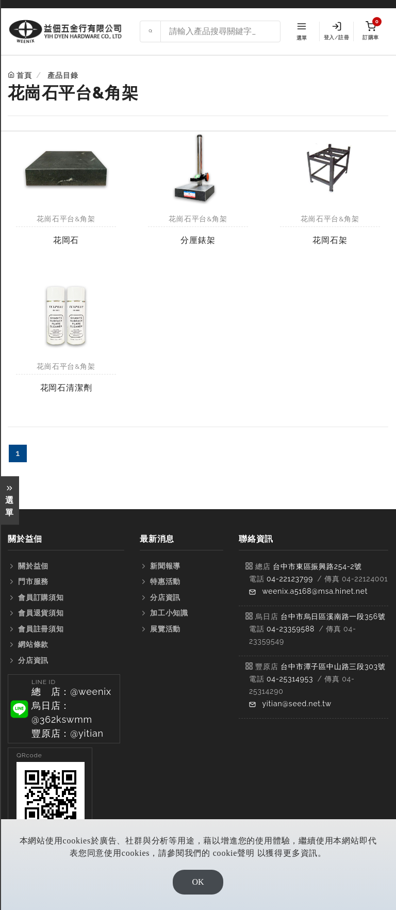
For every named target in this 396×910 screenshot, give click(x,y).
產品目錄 (62, 75)
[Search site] (220, 31)
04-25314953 (290, 679)
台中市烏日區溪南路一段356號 (333, 616)
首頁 (24, 75)
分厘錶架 (197, 240)
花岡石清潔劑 (66, 388)
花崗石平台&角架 (66, 219)
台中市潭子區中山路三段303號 (333, 666)
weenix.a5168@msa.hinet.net (315, 591)
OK (198, 882)
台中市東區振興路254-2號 (317, 566)
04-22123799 (290, 579)
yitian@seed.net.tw (297, 704)
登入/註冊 (336, 31)
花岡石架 (329, 240)
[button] (64, 708)
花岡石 (66, 240)
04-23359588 (291, 629)
